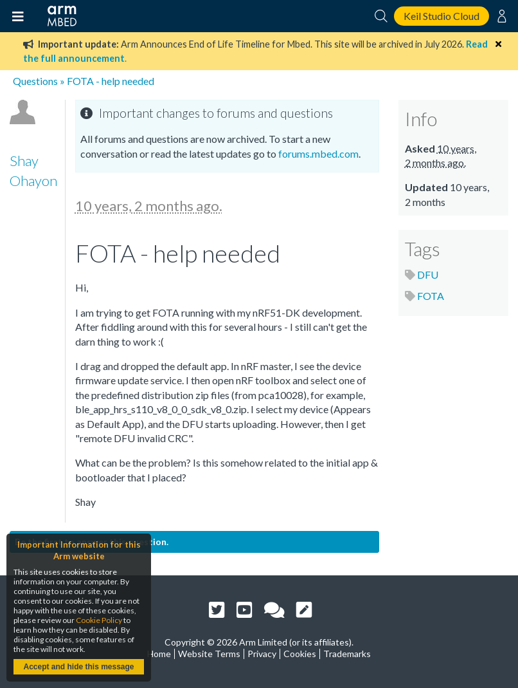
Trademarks (347, 653)
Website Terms (209, 653)
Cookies (299, 653)
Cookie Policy (99, 620)
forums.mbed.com (318, 153)
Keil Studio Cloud (441, 16)
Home (159, 653)
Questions (35, 81)
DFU (427, 274)
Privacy (261, 653)
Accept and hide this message (78, 666)
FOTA (430, 296)
